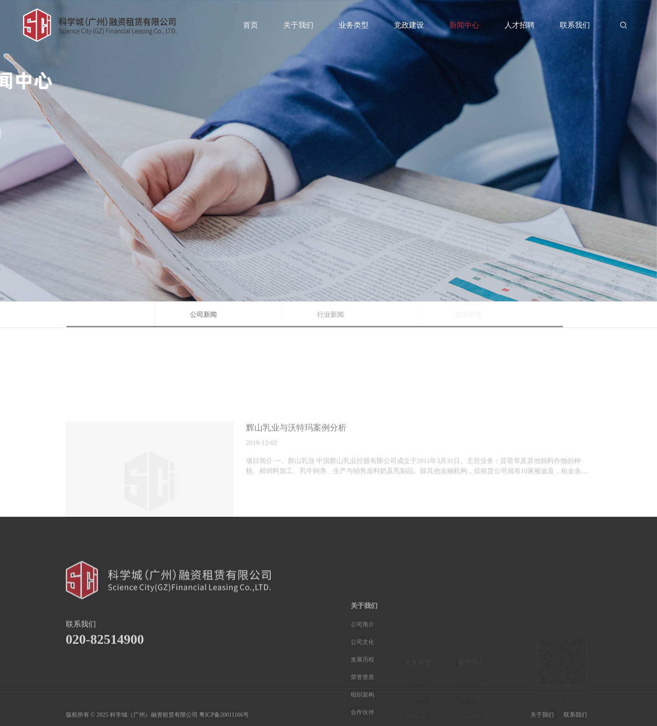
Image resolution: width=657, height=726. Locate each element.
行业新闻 (375, 314)
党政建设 (409, 25)
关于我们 (298, 25)
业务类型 (354, 25)
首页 (250, 25)
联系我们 (575, 25)
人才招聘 (519, 25)
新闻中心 (464, 25)
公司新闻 (243, 314)
